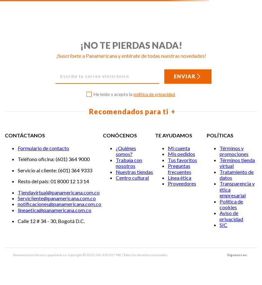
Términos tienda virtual (237, 163)
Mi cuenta (179, 148)
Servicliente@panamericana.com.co (57, 198)
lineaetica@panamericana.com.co (54, 210)
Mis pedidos (181, 154)
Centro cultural (132, 178)
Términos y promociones (234, 151)
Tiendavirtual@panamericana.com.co (59, 192)
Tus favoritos (182, 160)
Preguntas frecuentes (179, 169)
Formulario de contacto (43, 148)
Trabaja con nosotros (129, 163)
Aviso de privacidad (231, 216)
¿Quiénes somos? (126, 151)
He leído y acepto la (134, 94)
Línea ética (179, 178)
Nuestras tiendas (134, 172)
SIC (223, 225)
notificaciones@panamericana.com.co (59, 204)
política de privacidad (154, 94)
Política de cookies (231, 204)
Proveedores (182, 183)
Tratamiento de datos (237, 175)
